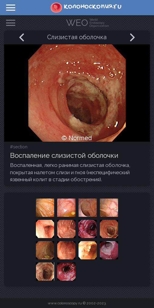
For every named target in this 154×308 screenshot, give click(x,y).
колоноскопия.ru (93, 7)
